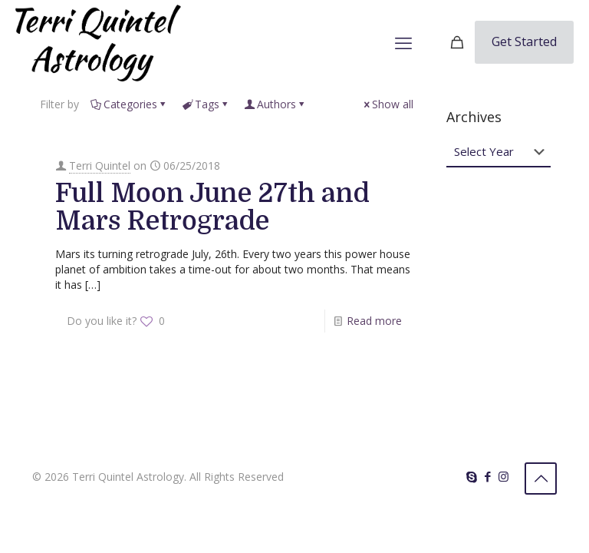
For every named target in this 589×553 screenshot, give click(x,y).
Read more (374, 320)
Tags (206, 104)
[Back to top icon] (541, 478)
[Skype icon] (471, 476)
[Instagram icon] (503, 476)
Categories (129, 104)
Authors (275, 104)
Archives (474, 116)
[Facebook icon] (487, 476)
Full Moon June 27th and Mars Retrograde (212, 207)
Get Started (524, 41)
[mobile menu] (403, 42)
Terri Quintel (99, 165)
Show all (387, 104)
